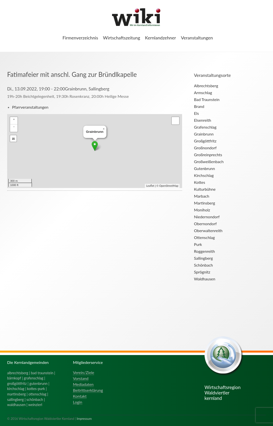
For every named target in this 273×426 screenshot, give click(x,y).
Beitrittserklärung (88, 390)
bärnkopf (14, 378)
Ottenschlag (204, 237)
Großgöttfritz (205, 140)
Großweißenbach (208, 161)
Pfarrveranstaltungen (30, 107)
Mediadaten (83, 384)
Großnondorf (205, 147)
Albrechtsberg (206, 85)
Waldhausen (204, 278)
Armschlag (203, 92)
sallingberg (15, 399)
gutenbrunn (38, 383)
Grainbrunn (204, 134)
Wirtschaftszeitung (121, 37)
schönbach (34, 399)
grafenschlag (33, 378)
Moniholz (202, 209)
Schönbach (203, 265)
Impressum (84, 419)
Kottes (199, 182)
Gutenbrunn (204, 168)
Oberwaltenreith (208, 230)
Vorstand (80, 378)
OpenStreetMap (168, 185)
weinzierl (35, 405)
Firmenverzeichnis (80, 37)
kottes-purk (36, 389)
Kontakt (79, 396)
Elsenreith (202, 120)
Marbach (201, 196)
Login (77, 402)
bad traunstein (42, 373)
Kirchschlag (204, 175)
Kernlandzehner (160, 37)
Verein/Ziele (83, 372)
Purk (198, 244)
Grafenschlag (205, 127)
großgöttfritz (17, 383)
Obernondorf (205, 223)
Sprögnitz (202, 272)
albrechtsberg (17, 373)
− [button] (14, 126)
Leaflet (150, 185)
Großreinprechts (208, 154)
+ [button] (14, 119)
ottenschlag (38, 394)
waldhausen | (17, 405)
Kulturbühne (205, 189)
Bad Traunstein (207, 99)
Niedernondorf (207, 216)
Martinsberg (204, 203)
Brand (199, 106)
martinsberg (16, 394)
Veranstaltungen (197, 37)
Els (196, 113)
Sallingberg (203, 258)
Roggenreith (204, 251)
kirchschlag (15, 389)
